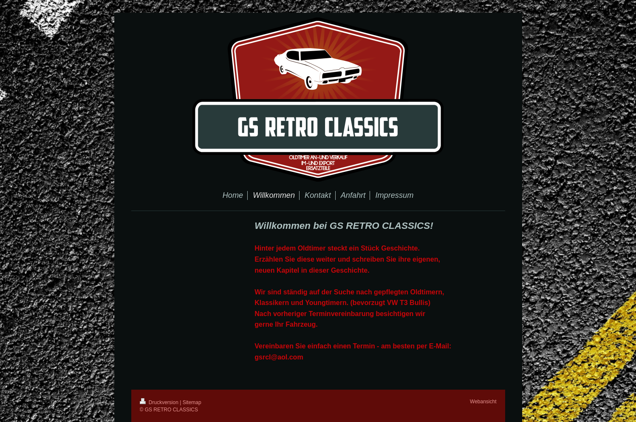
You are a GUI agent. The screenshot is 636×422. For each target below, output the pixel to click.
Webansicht (483, 402)
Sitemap (192, 402)
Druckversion (160, 402)
